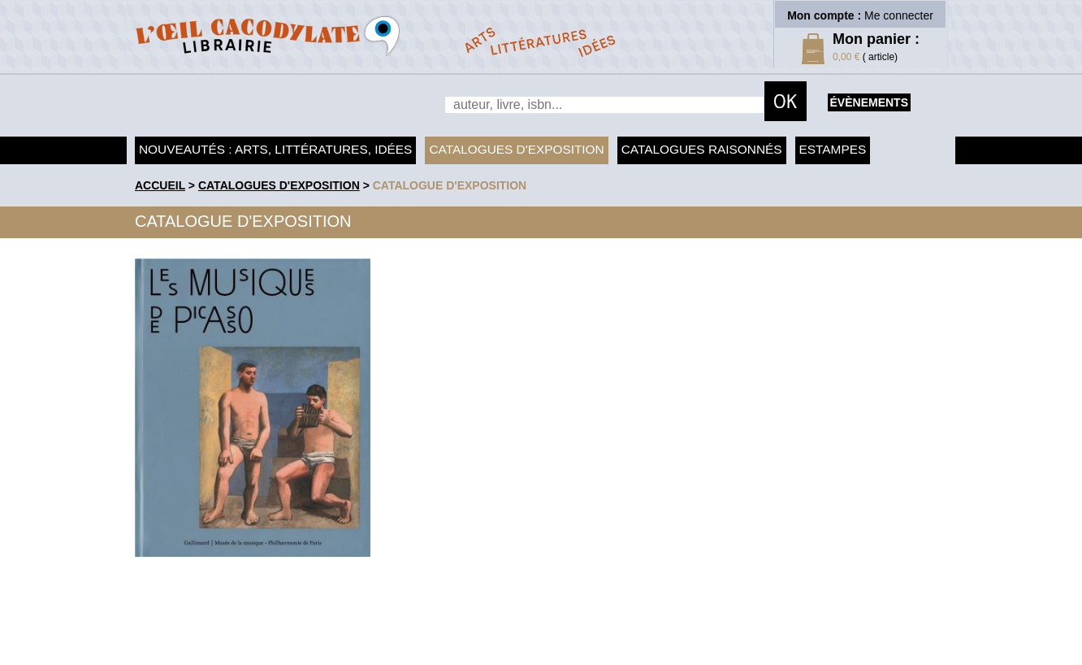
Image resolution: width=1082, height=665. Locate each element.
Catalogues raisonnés (701, 149)
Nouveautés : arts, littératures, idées (275, 149)
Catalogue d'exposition (450, 185)
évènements (869, 102)
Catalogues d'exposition (516, 149)
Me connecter (898, 15)
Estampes (833, 149)
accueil (160, 185)
